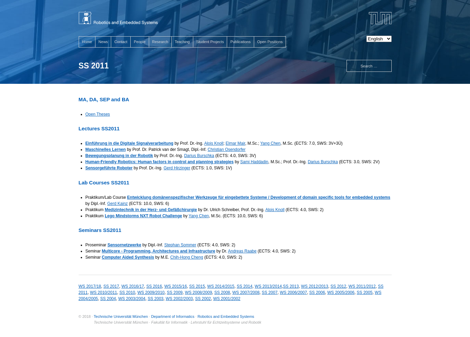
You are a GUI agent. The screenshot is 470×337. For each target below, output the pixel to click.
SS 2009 (175, 292)
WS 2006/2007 (293, 292)
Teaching (182, 42)
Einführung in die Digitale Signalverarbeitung (129, 143)
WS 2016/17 (132, 286)
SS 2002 (203, 298)
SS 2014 (244, 286)
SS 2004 (108, 298)
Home (87, 42)
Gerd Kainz (117, 203)
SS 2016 (154, 286)
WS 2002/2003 (179, 298)
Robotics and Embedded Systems (225, 316)
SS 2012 (338, 286)
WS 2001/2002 (226, 298)
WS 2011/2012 (362, 286)
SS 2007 (269, 292)
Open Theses (98, 114)
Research (160, 42)
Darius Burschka (199, 155)
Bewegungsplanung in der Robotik (119, 155)
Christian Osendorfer (227, 149)
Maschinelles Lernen (106, 149)
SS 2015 (197, 286)
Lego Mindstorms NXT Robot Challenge (143, 215)
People (139, 42)
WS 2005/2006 (340, 292)
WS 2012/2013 (314, 286)
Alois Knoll (213, 143)
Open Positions (270, 42)
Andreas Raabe (242, 251)
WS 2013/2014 (268, 286)
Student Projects (210, 42)
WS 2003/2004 (131, 298)
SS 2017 (111, 286)
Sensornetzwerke (124, 245)
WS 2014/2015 (220, 286)
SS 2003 (156, 298)
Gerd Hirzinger (177, 168)
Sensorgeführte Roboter (109, 168)
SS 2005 (365, 292)
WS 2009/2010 (151, 292)
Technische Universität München (121, 316)
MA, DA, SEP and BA (104, 99)
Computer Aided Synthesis (128, 257)
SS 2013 (291, 286)
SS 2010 (127, 292)
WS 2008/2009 (198, 292)
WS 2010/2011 (103, 292)
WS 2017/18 (90, 286)
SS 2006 (317, 292)
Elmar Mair (235, 143)
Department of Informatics (173, 316)
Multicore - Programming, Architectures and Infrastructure (159, 251)
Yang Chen (270, 143)
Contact (120, 42)
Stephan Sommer (180, 245)
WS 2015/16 (175, 286)
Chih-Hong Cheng (186, 257)
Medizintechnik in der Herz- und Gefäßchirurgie (151, 209)
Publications (240, 42)
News (103, 42)
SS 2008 (222, 292)
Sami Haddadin (254, 161)
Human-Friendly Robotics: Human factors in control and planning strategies (160, 161)
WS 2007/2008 (245, 292)
